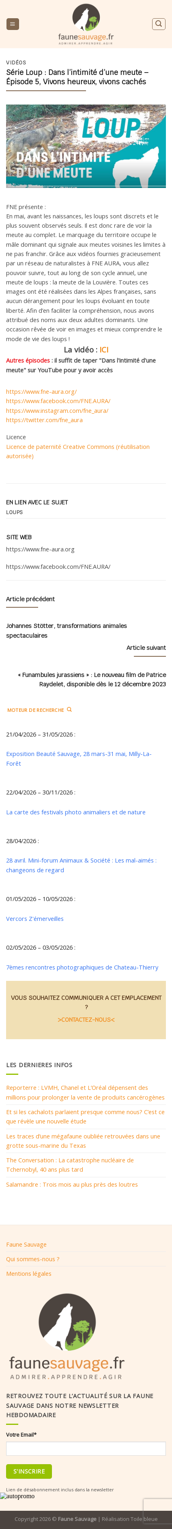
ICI (103, 349)
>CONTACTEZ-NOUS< (86, 1019)
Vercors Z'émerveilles (35, 918)
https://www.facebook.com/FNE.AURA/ (58, 401)
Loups (14, 512)
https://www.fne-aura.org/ (41, 391)
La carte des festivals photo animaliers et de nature (76, 812)
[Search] (158, 24)
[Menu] (12, 24)
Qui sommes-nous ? (33, 1259)
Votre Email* (21, 1434)
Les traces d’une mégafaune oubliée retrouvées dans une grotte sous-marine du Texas (83, 1140)
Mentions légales (29, 1273)
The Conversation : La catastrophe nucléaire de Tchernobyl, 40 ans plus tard (70, 1164)
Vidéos (16, 63)
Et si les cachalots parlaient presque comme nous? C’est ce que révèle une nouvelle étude (85, 1116)
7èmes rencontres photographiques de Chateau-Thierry (82, 967)
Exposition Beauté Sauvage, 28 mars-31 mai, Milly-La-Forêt (79, 758)
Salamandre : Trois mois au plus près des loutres (72, 1184)
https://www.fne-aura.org (40, 549)
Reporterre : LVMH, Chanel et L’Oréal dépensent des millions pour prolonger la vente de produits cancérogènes (85, 1092)
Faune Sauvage (26, 1244)
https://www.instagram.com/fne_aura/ (57, 410)
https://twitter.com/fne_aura (44, 420)
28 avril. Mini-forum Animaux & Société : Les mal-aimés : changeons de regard (81, 864)
